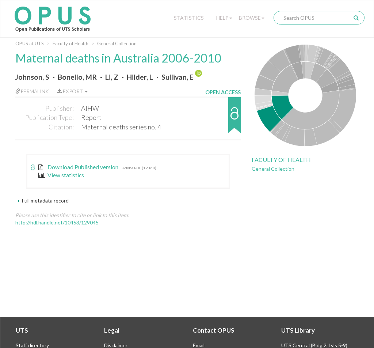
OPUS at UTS (29, 43)
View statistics (61, 175)
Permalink (32, 91)
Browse (251, 18)
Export (72, 91)
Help (224, 18)
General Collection (117, 43)
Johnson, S (32, 77)
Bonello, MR (77, 77)
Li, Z (111, 77)
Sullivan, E (177, 77)
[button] (223, 118)
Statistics (189, 18)
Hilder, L (140, 77)
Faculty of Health (70, 43)
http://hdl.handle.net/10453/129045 (57, 222)
